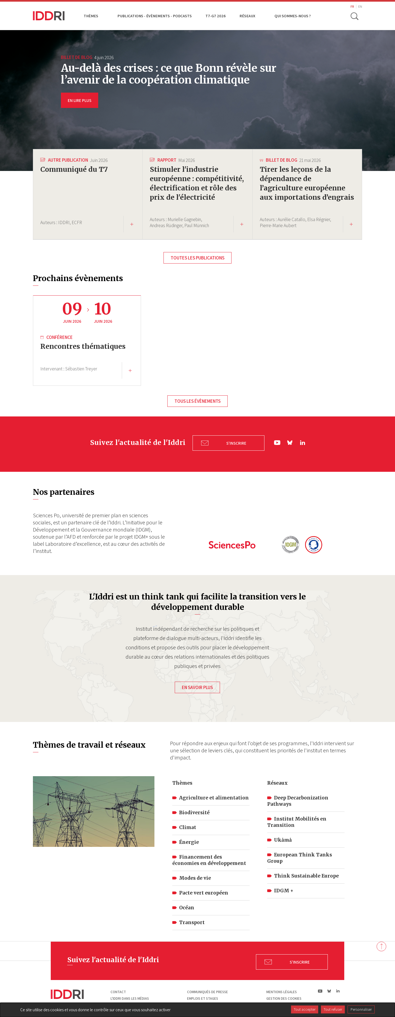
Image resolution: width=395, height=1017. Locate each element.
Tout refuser (333, 1009)
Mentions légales (281, 991)
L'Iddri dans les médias (130, 997)
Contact (118, 991)
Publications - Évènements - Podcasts (154, 15)
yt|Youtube (277, 443)
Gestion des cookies (283, 997)
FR (352, 6)
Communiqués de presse (207, 991)
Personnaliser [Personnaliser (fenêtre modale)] (361, 1009)
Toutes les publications (197, 261)
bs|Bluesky (290, 443)
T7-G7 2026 (215, 15)
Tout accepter (304, 1009)
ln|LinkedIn (302, 443)
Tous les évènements (197, 404)
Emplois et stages (202, 997)
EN (360, 6)
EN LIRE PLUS (79, 100)
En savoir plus (197, 686)
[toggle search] (355, 16)
